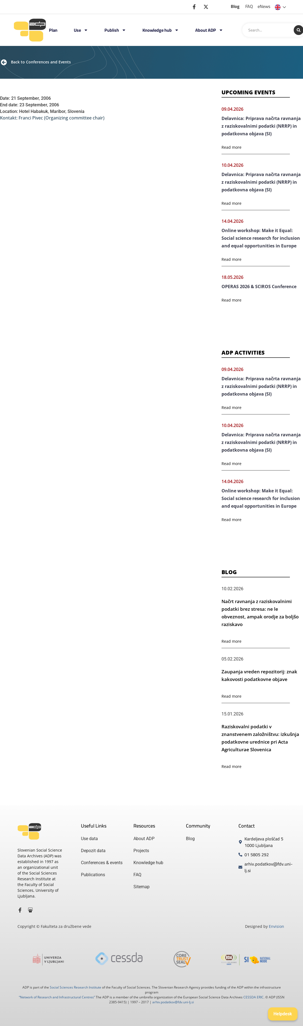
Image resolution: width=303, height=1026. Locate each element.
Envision (276, 926)
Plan (53, 30)
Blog (235, 6)
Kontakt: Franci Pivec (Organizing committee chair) (52, 118)
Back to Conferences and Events (41, 62)
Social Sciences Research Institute (75, 987)
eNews (264, 6)
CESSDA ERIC (253, 997)
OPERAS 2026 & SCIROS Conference (259, 286)
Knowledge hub (160, 30)
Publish (115, 30)
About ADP (209, 30)
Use (81, 30)
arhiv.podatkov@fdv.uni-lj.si (173, 1002)
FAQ (249, 6)
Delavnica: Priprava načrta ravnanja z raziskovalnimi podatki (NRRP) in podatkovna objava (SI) (261, 126)
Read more (231, 147)
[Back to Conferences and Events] (4, 62)
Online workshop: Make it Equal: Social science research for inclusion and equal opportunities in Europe (261, 238)
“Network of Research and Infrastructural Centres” (57, 997)
